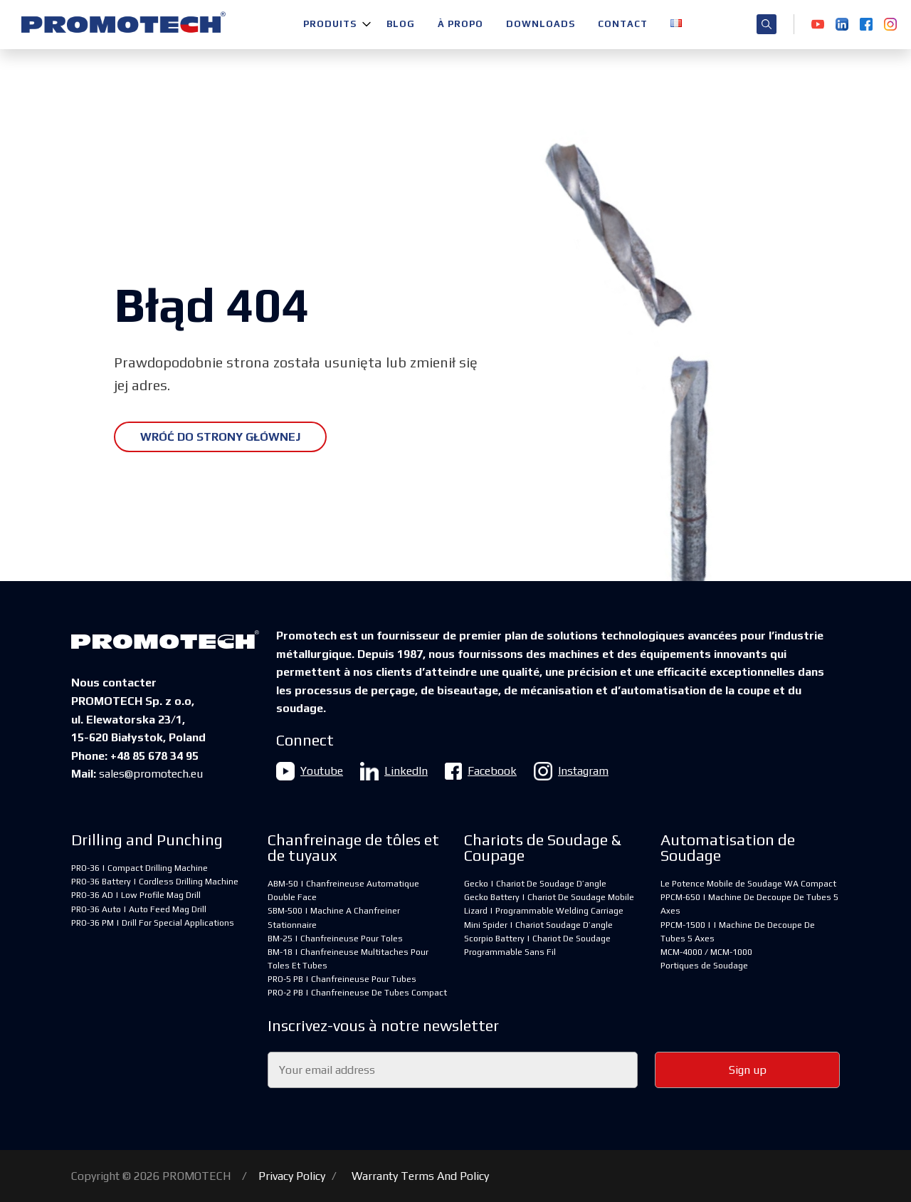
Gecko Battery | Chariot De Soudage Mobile (549, 897)
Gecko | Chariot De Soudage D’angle (535, 884)
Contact (623, 24)
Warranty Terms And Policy (420, 1176)
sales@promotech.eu (151, 773)
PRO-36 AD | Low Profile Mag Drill (136, 895)
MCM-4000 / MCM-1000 (706, 952)
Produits (330, 24)
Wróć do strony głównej (220, 437)
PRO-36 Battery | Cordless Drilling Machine (154, 882)
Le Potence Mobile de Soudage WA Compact (748, 884)
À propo (460, 24)
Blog (400, 24)
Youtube (309, 771)
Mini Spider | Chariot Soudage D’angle (538, 925)
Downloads (540, 24)
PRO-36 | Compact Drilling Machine (139, 868)
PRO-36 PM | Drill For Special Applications (152, 923)
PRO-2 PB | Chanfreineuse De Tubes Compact (357, 993)
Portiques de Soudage (704, 966)
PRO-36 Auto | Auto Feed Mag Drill (138, 909)
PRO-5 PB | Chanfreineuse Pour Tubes (342, 979)
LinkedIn (394, 771)
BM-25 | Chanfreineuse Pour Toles (335, 939)
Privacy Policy (291, 1176)
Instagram (571, 771)
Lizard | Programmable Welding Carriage (543, 911)
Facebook (481, 771)
